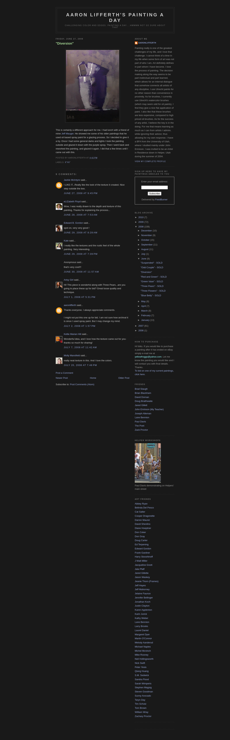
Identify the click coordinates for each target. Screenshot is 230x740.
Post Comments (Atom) (82, 384)
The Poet (139, 425)
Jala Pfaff (139, 569)
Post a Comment (64, 373)
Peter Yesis (140, 667)
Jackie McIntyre (72, 180)
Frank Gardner (142, 552)
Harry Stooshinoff (144, 556)
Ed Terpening (141, 544)
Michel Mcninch (143, 650)
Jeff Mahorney (142, 589)
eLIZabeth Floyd (72, 201)
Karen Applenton (143, 609)
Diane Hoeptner (143, 528)
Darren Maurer (142, 520)
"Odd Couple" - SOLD (152, 267)
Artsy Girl (68, 279)
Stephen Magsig (143, 687)
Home (93, 378)
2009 (141, 222)
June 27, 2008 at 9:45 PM (81, 193)
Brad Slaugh (141, 389)
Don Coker (140, 532)
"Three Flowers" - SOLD (153, 290)
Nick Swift (140, 663)
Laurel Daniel (142, 630)
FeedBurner (161, 199)
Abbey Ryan (141, 503)
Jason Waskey (142, 577)
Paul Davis (140, 421)
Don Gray (140, 536)
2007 (141, 325)
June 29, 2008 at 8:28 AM (80, 232)
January (145, 320)
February (146, 315)
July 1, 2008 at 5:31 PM (79, 297)
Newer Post (62, 378)
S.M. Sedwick (142, 675)
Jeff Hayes (140, 585)
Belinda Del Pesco (144, 507)
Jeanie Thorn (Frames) (146, 581)
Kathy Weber (141, 618)
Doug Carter (141, 540)
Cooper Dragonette (145, 516)
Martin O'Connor (143, 638)
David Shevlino (142, 524)
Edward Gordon (143, 548)
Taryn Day (140, 699)
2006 (141, 330)
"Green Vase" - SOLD (152, 281)
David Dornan (142, 397)
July (143, 254)
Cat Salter (140, 511)
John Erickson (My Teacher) (149, 409)
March (144, 310)
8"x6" (67, 162)
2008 (141, 226)
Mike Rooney (141, 654)
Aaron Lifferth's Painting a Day (115, 17)
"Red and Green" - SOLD (154, 276)
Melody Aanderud (144, 642)
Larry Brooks (141, 626)
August (145, 249)
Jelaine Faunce (143, 593)
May (143, 301)
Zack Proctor (141, 429)
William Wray (141, 712)
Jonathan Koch (142, 601)
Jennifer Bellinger (144, 597)
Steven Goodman (144, 691)
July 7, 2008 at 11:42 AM (80, 347)
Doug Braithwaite (144, 401)
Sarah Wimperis (143, 683)
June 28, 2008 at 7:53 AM (80, 214)
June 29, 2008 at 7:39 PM (81, 254)
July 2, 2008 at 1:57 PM (79, 326)
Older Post (123, 378)
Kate (66, 240)
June (144, 258)
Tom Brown (140, 708)
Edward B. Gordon (73, 223)
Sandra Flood (142, 679)
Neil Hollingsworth (144, 659)
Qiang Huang (142, 671)
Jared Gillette (142, 573)
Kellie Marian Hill (72, 334)
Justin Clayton (142, 605)
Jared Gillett (141, 405)
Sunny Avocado (143, 695)
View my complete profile (150, 161)
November (147, 235)
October (145, 240)
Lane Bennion (142, 417)
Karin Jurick (141, 614)
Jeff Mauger (67, 133)
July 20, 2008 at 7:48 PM (80, 365)
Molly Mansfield (72, 355)
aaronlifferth (70, 305)
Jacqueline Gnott (143, 565)
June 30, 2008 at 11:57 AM (81, 271)
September (147, 244)
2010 (141, 217)
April (144, 306)
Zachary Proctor (143, 716)
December (147, 230)
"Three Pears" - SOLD (152, 286)
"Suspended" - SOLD (151, 262)
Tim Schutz (140, 703)
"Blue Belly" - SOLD (151, 295)
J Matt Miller (141, 560)
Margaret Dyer (142, 634)
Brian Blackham (143, 393)
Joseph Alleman (143, 413)
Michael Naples (143, 646)
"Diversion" (65, 43)
